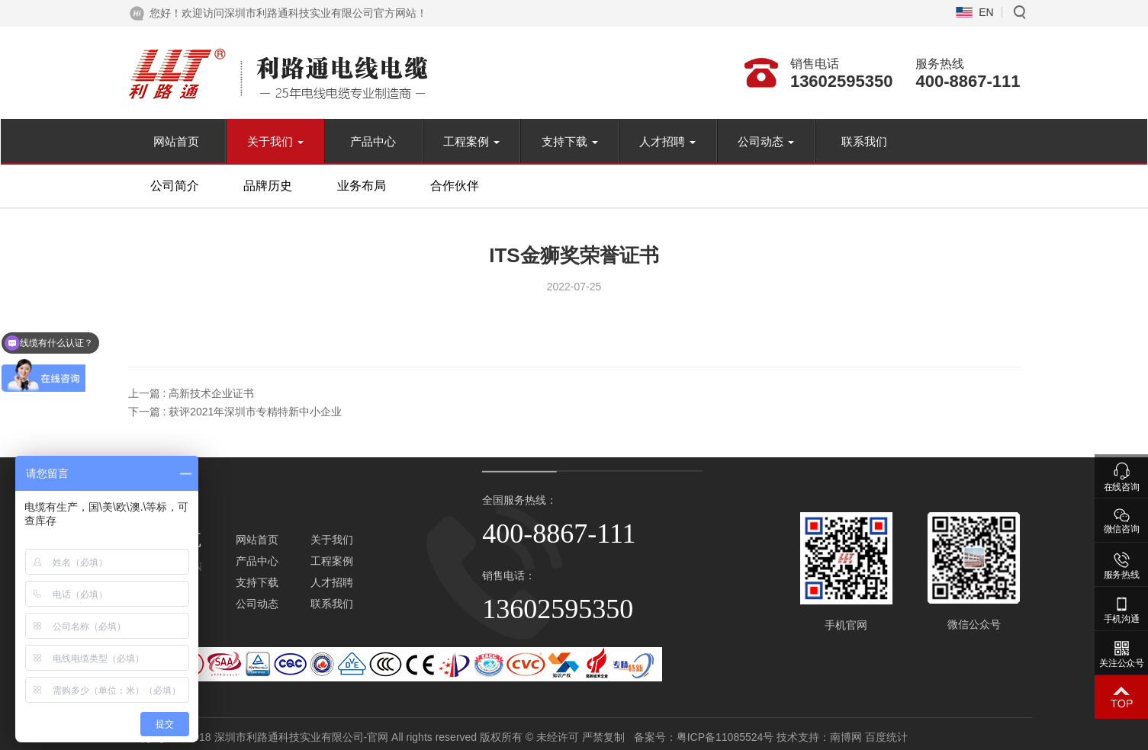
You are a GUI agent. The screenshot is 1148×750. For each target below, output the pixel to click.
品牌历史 (267, 185)
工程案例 (471, 141)
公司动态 (766, 141)
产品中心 (373, 141)
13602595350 (841, 81)
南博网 (963, 737)
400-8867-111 (967, 81)
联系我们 (864, 141)
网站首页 (176, 141)
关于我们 (275, 141)
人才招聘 (667, 141)
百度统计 (1003, 737)
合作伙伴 (454, 185)
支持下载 (570, 141)
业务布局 (361, 185)
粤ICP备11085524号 (842, 737)
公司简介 (174, 185)
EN (986, 12)
